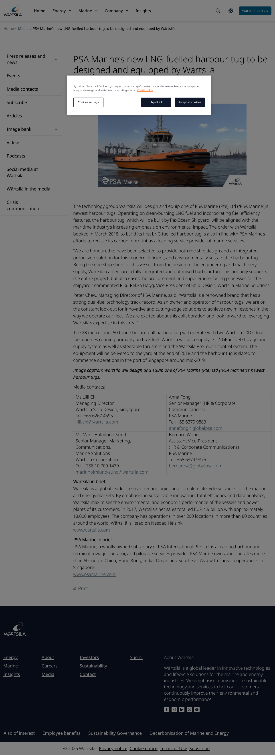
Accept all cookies (189, 102)
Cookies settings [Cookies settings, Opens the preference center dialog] (88, 102)
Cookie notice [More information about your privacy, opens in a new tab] (145, 90)
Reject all (156, 102)
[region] (139, 95)
